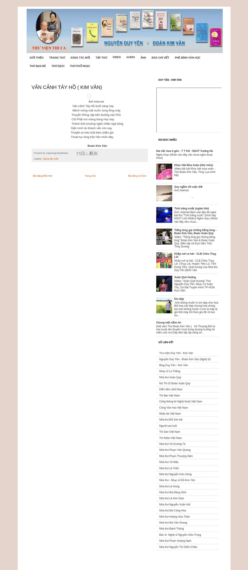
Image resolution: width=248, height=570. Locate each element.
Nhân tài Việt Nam (170, 413)
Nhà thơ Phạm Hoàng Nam (175, 540)
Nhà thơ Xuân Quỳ (170, 377)
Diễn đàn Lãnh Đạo (170, 389)
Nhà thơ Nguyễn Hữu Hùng (175, 474)
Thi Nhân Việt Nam (170, 438)
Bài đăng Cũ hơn (137, 175)
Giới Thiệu (37, 57)
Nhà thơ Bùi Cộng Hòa (172, 510)
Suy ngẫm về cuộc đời (188, 186)
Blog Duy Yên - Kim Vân (173, 365)
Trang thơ (57, 57)
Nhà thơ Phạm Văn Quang (175, 449)
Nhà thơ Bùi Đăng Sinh (172, 492)
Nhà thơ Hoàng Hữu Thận (174, 516)
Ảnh (143, 57)
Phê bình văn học (188, 57)
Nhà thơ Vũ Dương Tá (172, 444)
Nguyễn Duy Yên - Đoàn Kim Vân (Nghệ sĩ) (185, 359)
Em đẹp (179, 298)
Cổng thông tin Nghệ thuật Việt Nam (180, 401)
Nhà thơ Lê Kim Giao (171, 498)
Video (117, 57)
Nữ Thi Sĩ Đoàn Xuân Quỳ (174, 383)
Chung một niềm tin (168, 322)
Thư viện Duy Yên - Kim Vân (176, 353)
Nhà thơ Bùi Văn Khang (173, 522)
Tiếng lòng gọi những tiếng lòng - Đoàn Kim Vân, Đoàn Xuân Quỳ (195, 232)
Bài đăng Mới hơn (42, 175)
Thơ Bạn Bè (38, 66)
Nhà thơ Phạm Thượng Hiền (176, 456)
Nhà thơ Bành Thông (171, 528)
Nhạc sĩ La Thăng (169, 371)
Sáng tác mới (80, 57)
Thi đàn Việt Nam (169, 395)
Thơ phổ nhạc (80, 66)
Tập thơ (101, 57)
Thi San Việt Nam (169, 431)
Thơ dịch (57, 66)
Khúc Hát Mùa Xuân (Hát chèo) (193, 165)
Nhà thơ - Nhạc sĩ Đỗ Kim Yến (177, 480)
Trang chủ (90, 175)
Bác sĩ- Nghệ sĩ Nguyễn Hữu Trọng (180, 534)
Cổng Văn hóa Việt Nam (173, 407)
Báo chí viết (160, 57)
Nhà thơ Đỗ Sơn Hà (171, 419)
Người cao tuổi (168, 425)
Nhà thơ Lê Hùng (169, 486)
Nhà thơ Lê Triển (169, 468)
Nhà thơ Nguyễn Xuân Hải (174, 504)
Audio (130, 57)
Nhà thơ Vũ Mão (169, 462)
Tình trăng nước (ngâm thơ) (191, 208)
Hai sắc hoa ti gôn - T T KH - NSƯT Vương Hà (184, 151)
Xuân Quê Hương (185, 277)
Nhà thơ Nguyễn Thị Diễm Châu (178, 547)
